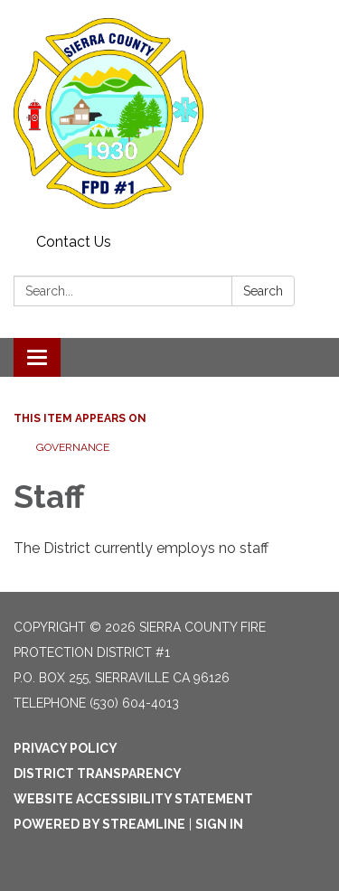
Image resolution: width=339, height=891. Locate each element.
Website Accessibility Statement (133, 799)
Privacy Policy (66, 748)
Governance (72, 447)
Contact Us (73, 241)
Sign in (219, 824)
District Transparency (98, 773)
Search (263, 291)
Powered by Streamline (99, 824)
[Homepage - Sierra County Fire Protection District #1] (169, 113)
